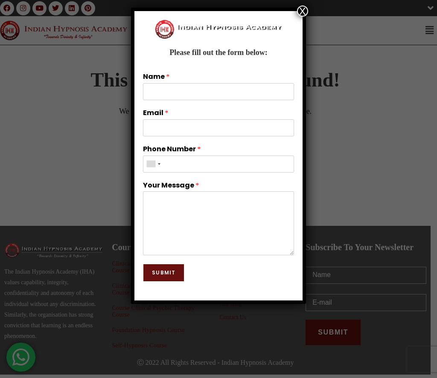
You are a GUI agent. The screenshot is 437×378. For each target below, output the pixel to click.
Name (156, 76)
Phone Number (172, 149)
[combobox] (153, 164)
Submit (163, 272)
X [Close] (302, 11)
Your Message (171, 185)
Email (155, 113)
